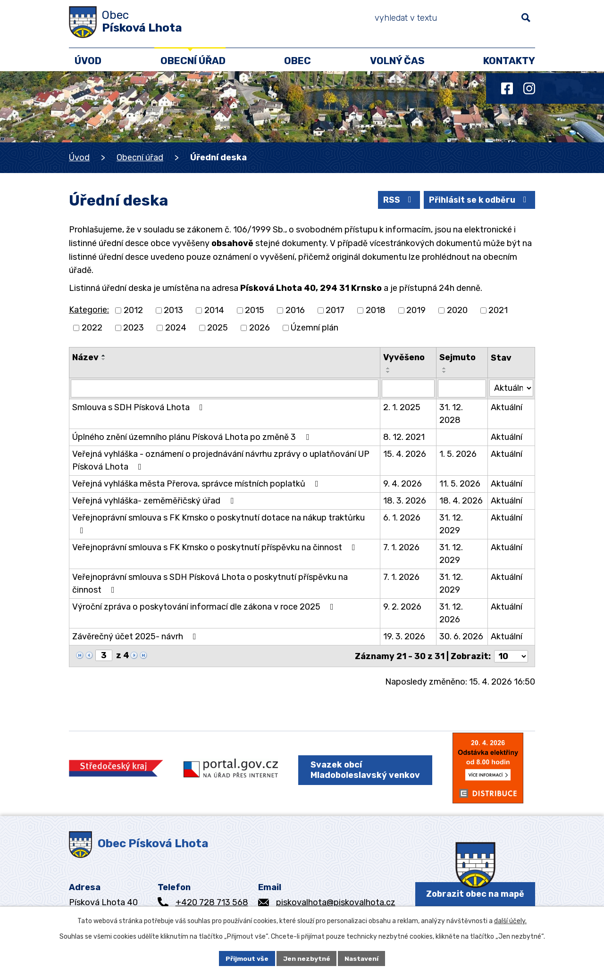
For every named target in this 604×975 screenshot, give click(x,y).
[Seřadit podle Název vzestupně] (104, 355)
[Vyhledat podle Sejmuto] (462, 388)
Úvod (79, 157)
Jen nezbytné (306, 958)
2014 (214, 310)
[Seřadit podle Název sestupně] (104, 359)
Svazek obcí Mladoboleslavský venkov (365, 769)
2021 (498, 310)
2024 (175, 327)
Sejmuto (457, 357)
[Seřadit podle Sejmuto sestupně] (444, 372)
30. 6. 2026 (461, 636)
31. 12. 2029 (451, 524)
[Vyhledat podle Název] (224, 388)
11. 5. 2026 (459, 484)
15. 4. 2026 (404, 454)
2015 (254, 310)
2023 (133, 327)
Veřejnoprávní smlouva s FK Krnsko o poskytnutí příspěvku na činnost (215, 547)
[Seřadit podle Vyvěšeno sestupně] (388, 372)
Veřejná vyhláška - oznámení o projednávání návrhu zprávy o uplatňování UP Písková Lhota (220, 460)
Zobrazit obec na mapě (475, 893)
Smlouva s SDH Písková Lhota (139, 407)
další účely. (510, 921)
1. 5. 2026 (458, 454)
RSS (396, 199)
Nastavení (361, 958)
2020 (457, 310)
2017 (335, 310)
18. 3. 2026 (404, 501)
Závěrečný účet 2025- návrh (136, 636)
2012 (133, 310)
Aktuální (506, 407)
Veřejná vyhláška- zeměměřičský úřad (154, 501)
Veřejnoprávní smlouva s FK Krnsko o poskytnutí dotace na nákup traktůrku (218, 523)
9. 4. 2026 (402, 484)
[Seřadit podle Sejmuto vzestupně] (444, 368)
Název (85, 357)
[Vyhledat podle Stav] (511, 388)
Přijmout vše (246, 958)
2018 (376, 310)
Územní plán (314, 327)
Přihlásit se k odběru (478, 199)
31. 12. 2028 (451, 413)
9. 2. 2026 (402, 607)
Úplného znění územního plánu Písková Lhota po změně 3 (192, 437)
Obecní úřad (140, 157)
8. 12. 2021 (404, 437)
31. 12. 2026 (451, 613)
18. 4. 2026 (461, 501)
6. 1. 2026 (401, 517)
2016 (295, 310)
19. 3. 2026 (404, 636)
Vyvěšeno (404, 357)
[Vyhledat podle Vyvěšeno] (408, 388)
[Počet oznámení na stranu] (511, 656)
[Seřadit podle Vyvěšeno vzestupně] (388, 368)
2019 (416, 310)
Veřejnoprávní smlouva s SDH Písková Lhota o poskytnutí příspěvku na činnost (210, 583)
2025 (217, 327)
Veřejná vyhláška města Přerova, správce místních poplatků (197, 484)
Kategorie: (89, 310)
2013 (173, 310)
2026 (259, 327)
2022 (92, 327)
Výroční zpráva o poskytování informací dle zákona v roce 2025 (204, 607)
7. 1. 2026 (401, 547)
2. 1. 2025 (401, 407)
